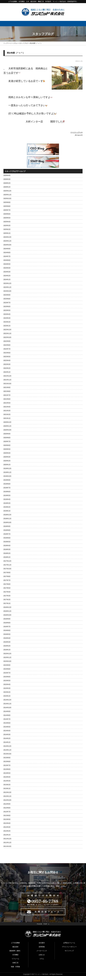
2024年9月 (6, 249)
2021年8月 (6, 391)
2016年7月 (6, 626)
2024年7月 (6, 256)
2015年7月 (6, 673)
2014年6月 (6, 723)
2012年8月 (6, 808)
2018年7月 (6, 534)
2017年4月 (6, 592)
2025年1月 (6, 233)
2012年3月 (6, 827)
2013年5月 (6, 773)
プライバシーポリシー (69, 947)
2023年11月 (7, 287)
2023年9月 (6, 295)
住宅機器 (15, 955)
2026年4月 (6, 175)
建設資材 (15, 947)
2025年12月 (7, 191)
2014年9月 (6, 711)
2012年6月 (6, 815)
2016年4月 (6, 638)
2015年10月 (7, 661)
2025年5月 (6, 218)
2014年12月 (7, 700)
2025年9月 (6, 202)
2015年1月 (6, 696)
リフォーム (15, 959)
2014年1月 (6, 742)
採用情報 (42, 947)
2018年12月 (7, 515)
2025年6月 (6, 214)
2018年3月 (6, 549)
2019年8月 (6, 484)
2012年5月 (6, 819)
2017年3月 (6, 596)
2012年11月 (7, 796)
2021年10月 (7, 384)
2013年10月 (7, 754)
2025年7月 (6, 210)
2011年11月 (7, 842)
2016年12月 (7, 607)
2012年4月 (6, 823)
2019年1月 (6, 511)
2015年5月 (6, 680)
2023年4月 (6, 314)
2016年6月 (6, 630)
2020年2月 (6, 461)
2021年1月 (6, 418)
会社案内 (42, 943)
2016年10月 (7, 615)
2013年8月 (6, 761)
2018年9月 (6, 526)
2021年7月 (6, 395)
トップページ (7, 43)
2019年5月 (6, 495)
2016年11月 (7, 611)
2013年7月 (6, 765)
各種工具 (15, 963)
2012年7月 (6, 812)
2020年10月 (7, 430)
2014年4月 (6, 731)
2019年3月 (6, 503)
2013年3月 (6, 781)
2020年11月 (7, 426)
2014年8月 (6, 715)
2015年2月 (6, 692)
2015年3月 (6, 688)
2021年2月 (6, 414)
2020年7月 (6, 441)
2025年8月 (6, 206)
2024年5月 (6, 264)
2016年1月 (6, 650)
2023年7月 (6, 303)
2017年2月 (6, 599)
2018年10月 (7, 522)
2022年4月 (6, 360)
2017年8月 (6, 576)
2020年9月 (6, 434)
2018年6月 (6, 538)
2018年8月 (6, 530)
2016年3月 (6, 642)
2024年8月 (6, 252)
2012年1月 (6, 835)
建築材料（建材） (15, 951)
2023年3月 (6, 318)
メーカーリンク (42, 951)
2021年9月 (6, 387)
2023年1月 (6, 326)
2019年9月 (6, 480)
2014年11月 (7, 704)
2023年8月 (6, 299)
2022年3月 (6, 364)
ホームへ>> (79, 135)
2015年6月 (6, 677)
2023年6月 (6, 306)
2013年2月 (6, 785)
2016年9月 (6, 619)
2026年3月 (6, 179)
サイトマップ (69, 951)
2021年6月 (6, 399)
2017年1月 (6, 603)
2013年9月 (6, 758)
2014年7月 (6, 719)
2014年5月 (6, 727)
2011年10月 (7, 846)
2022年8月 (6, 345)
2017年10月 (7, 569)
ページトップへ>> (76, 132)
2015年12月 (7, 653)
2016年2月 (6, 646)
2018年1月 (6, 557)
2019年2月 (6, 507)
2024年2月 (6, 276)
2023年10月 (7, 291)
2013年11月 (7, 750)
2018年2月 (6, 553)
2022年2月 (6, 368)
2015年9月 (6, 665)
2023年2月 (6, 322)
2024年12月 (7, 237)
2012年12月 (7, 792)
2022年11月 (7, 333)
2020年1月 (6, 464)
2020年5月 (6, 449)
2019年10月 (7, 476)
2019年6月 (6, 491)
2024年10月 (7, 245)
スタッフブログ (23, 43)
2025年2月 (6, 229)
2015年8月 (6, 669)
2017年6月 (6, 584)
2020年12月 (7, 422)
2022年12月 (7, 330)
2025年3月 (6, 225)
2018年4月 (6, 545)
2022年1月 (6, 372)
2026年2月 (6, 183)
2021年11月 (7, 380)
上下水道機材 (15, 943)
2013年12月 (7, 746)
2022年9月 (6, 341)
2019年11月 (7, 472)
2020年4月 (6, 453)
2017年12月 (7, 561)
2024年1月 (6, 279)
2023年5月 (6, 310)
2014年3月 (6, 734)
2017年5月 (6, 588)
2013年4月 (6, 777)
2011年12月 (7, 839)
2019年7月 (6, 488)
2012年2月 (6, 831)
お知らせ (42, 955)
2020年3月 (6, 457)
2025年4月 (6, 222)
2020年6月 (6, 445)
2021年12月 (7, 376)
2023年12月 (7, 283)
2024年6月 (6, 260)
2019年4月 (6, 499)
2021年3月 (6, 410)
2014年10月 (7, 707)
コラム (15, 43)
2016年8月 (6, 623)
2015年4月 (6, 684)
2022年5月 (6, 357)
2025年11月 (7, 195)
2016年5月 (6, 634)
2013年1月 (6, 788)
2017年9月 (6, 572)
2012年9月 (6, 804)
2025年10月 (7, 198)
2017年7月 (6, 580)
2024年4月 (6, 268)
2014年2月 (6, 738)
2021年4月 (6, 407)
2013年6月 (6, 769)
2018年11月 (7, 518)
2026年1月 (6, 187)
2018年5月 (6, 542)
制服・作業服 (15, 967)
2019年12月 (7, 468)
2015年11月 (7, 657)
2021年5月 (6, 403)
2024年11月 (7, 241)
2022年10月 (7, 337)
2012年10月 (7, 800)
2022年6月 (6, 353)
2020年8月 (6, 437)
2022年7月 (6, 349)
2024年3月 (6, 272)
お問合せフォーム (69, 943)
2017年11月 (7, 565)
